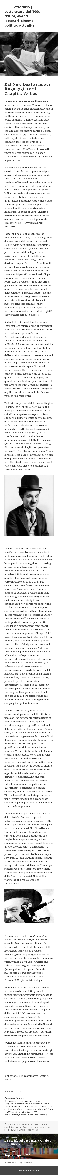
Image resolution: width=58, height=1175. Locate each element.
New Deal (14, 1130)
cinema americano (38, 1127)
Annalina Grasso (32, 1124)
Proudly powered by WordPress (18, 1163)
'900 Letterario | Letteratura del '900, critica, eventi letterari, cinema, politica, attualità (22, 15)
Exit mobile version (28, 1170)
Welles (35, 1130)
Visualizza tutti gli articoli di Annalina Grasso (24, 1114)
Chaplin (25, 1127)
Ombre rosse (25, 1130)
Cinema (14, 1127)
